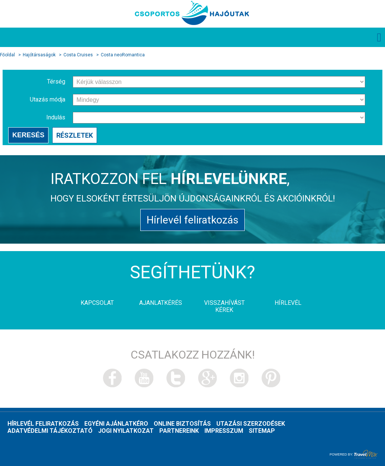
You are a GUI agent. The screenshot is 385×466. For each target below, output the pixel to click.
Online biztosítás (182, 423)
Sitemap (262, 430)
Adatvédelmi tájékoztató (50, 430)
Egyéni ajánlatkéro (116, 423)
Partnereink (179, 430)
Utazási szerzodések (250, 423)
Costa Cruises (78, 54)
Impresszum (223, 430)
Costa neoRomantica (123, 54)
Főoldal (7, 54)
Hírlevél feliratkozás (192, 220)
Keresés (28, 135)
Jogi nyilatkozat (126, 430)
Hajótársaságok (39, 54)
